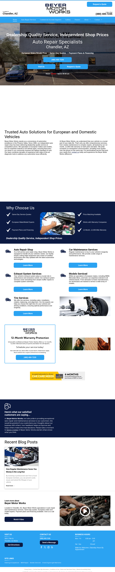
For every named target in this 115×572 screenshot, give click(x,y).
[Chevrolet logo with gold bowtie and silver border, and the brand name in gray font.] (57, 171)
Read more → (10, 486)
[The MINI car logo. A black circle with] (35, 97)
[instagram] (48, 547)
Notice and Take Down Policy (67, 569)
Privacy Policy (27, 569)
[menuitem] (15, 19)
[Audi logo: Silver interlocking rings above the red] (79, 97)
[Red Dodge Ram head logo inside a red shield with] (79, 171)
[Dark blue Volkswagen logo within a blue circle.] (79, 115)
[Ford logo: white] (14, 171)
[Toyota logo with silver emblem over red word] (35, 171)
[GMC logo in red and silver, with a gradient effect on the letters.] (101, 171)
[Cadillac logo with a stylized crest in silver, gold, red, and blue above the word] (101, 189)
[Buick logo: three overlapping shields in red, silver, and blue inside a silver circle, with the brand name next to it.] (79, 189)
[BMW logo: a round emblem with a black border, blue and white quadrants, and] (14, 97)
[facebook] (41, 547)
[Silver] (35, 115)
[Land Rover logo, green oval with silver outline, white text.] (57, 115)
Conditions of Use (54, 569)
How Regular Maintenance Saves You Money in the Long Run (21, 470)
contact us (75, 152)
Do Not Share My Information (41, 569)
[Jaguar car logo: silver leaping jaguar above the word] (14, 115)
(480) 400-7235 (104, 14)
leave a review (12, 430)
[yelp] (52, 547)
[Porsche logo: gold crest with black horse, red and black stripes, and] (101, 97)
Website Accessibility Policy (84, 569)
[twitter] (44, 547)
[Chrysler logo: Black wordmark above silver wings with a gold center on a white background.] (35, 189)
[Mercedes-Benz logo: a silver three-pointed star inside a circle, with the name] (57, 97)
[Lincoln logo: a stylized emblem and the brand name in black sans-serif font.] (57, 189)
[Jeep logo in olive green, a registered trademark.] (14, 189)
